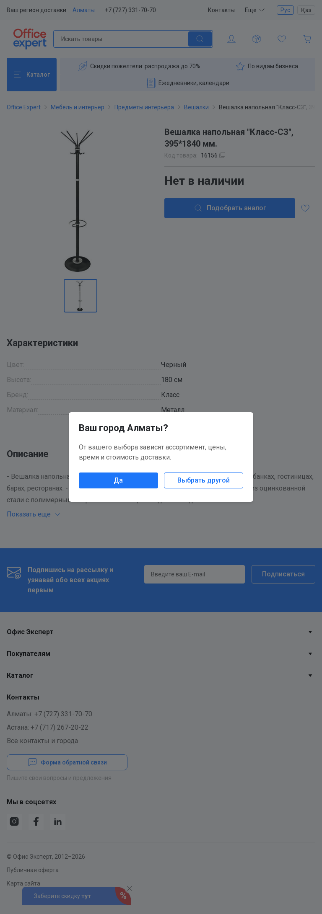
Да (118, 480)
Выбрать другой (203, 480)
